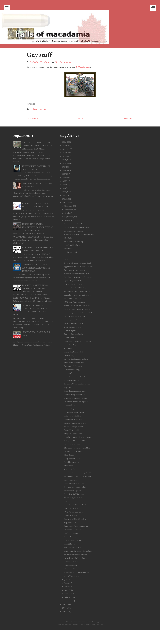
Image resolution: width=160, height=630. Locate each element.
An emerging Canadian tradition (76, 359)
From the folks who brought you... (77, 402)
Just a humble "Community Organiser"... (79, 341)
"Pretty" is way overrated (73, 512)
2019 (64, 167)
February (67, 597)
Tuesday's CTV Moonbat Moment (77, 384)
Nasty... (67, 501)
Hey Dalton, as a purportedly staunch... (79, 277)
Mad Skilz (68, 238)
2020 (64, 163)
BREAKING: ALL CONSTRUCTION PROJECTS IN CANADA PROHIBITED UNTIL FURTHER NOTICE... (37, 146)
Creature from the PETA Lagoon (76, 288)
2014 (64, 185)
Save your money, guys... (73, 231)
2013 (64, 188)
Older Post (127, 118)
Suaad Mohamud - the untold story (77, 437)
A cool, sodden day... (72, 245)
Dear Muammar (70, 338)
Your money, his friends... (73, 498)
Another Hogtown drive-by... (75, 423)
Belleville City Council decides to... (77, 505)
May (66, 587)
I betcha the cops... (71, 515)
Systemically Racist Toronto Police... (77, 274)
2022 (64, 156)
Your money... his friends (73, 224)
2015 (64, 181)
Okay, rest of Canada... (72, 458)
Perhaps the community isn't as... (76, 323)
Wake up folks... (70, 469)
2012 (64, 192)
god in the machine (38, 109)
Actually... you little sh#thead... (75, 558)
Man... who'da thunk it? (73, 298)
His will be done (70, 544)
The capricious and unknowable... (77, 448)
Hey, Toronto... (70, 387)
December (68, 206)
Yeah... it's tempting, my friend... (75, 398)
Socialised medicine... (72, 380)
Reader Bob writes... (71, 533)
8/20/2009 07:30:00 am (40, 62)
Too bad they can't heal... (73, 334)
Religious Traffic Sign (72, 416)
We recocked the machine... (74, 569)
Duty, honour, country (73, 327)
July (66, 579)
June (66, 583)
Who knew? (68, 249)
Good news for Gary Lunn (74, 483)
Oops (66, 259)
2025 (64, 145)
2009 (64, 202)
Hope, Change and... (71, 576)
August (67, 220)
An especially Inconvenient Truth (77, 291)
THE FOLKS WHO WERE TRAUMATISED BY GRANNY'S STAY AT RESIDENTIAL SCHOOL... (37, 227)
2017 (64, 174)
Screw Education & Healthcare (76, 555)
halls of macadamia (79, 622)
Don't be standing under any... (75, 316)
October (67, 213)
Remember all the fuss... (73, 366)
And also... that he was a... (73, 547)
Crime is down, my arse (73, 451)
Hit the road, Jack (70, 252)
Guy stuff (39, 55)
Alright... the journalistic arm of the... (77, 306)
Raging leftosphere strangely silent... (78, 227)
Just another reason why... (73, 419)
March (66, 594)
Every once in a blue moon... (74, 270)
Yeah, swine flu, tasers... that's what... (78, 551)
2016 (64, 178)
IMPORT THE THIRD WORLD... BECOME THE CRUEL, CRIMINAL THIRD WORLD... (36, 268)
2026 (64, 142)
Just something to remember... (75, 394)
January (67, 601)
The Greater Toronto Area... (74, 362)
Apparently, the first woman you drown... (79, 266)
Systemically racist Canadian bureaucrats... (80, 234)
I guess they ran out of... (73, 281)
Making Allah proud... (72, 444)
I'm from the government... (73, 409)
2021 (64, 160)
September (68, 217)
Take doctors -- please (72, 491)
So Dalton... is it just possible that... (77, 572)
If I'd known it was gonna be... (75, 487)
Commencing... (69, 355)
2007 (64, 608)
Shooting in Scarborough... (74, 320)
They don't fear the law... (73, 434)
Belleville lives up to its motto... (75, 377)
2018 (64, 170)
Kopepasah (68, 625)
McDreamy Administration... (74, 302)
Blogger (98, 622)
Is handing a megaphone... (73, 284)
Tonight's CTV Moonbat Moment (77, 441)
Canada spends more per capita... (76, 526)
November (68, 210)
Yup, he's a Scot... (70, 523)
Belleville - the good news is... (75, 345)
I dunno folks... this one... (73, 530)
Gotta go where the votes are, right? (77, 263)
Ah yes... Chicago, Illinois (73, 426)
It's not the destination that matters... (77, 309)
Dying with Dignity (71, 405)
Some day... (68, 256)
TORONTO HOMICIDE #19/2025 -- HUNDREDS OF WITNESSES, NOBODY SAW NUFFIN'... (36, 288)
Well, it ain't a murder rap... (74, 242)
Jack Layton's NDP (71, 508)
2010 (64, 199)
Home (80, 118)
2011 (63, 195)
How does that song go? (73, 370)
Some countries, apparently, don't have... (79, 473)
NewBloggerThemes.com (94, 625)
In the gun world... (71, 480)
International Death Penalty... (75, 519)
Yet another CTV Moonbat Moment (77, 476)
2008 (64, 604)
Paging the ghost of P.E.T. (73, 352)
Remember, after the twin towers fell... (78, 313)
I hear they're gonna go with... (75, 391)
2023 (64, 153)
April (66, 590)
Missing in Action (70, 565)
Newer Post (33, 118)
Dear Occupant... (70, 330)
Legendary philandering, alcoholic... (77, 295)
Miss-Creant (69, 455)
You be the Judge (70, 537)
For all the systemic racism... (74, 412)
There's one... (69, 466)
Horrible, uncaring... (71, 462)
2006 (64, 611)
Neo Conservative (63, 62)
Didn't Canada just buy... (73, 540)
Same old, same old (71, 430)
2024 (64, 149)
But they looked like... (72, 562)
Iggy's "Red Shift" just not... (74, 494)
